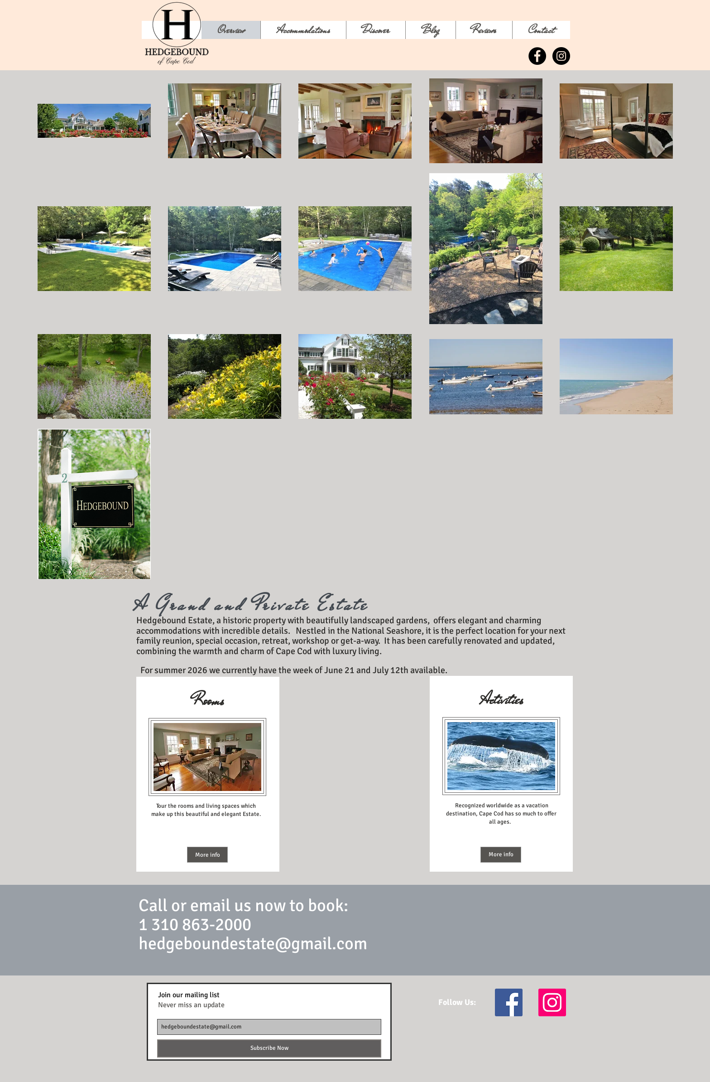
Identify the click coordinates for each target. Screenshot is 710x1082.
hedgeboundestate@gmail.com (253, 943)
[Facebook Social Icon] (509, 1002)
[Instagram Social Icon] (552, 1002)
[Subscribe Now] (269, 1048)
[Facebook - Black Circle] (537, 56)
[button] (375, 30)
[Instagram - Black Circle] (561, 56)
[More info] (207, 855)
